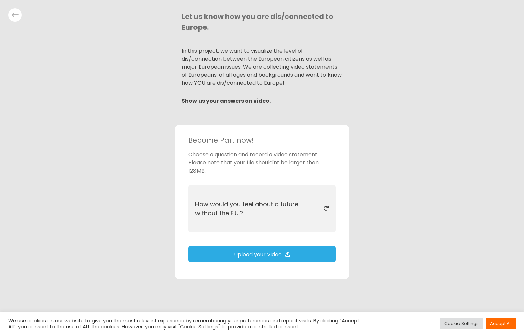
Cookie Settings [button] (461, 323)
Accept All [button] (501, 323)
